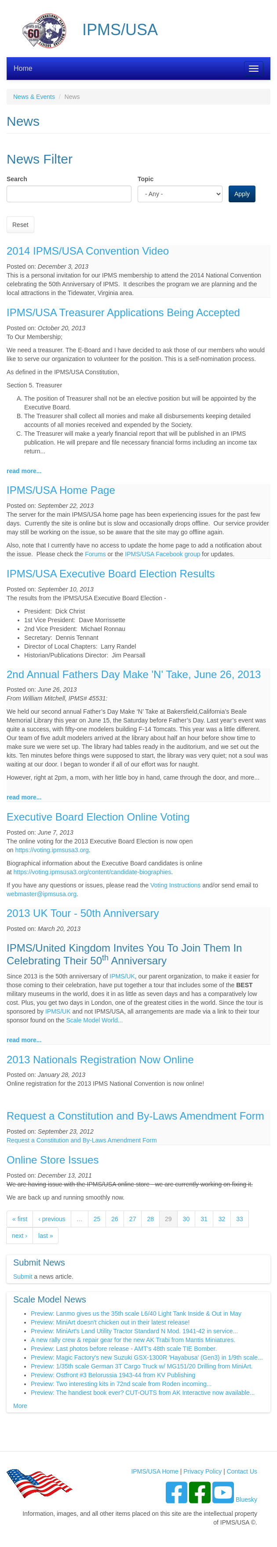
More (20, 1405)
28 (150, 1218)
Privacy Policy (202, 1471)
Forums (95, 554)
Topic (145, 178)
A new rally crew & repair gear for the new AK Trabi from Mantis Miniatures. (133, 1339)
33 (239, 1218)
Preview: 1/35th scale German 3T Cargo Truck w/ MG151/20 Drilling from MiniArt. (142, 1366)
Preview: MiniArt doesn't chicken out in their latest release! (110, 1322)
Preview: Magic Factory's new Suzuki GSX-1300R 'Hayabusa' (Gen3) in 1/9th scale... (147, 1357)
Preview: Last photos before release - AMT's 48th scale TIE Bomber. (124, 1348)
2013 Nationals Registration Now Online (100, 1059)
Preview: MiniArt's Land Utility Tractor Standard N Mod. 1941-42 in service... (134, 1331)
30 (186, 1218)
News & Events (34, 96)
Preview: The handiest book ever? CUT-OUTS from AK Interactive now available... (143, 1392)
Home (23, 68)
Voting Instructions (175, 885)
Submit (23, 1276)
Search (17, 178)
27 (132, 1218)
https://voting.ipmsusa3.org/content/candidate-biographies (92, 872)
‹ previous (51, 1218)
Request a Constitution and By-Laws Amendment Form (135, 1116)
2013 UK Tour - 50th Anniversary (83, 913)
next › (19, 1235)
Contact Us (242, 1471)
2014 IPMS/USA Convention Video (88, 251)
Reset (20, 224)
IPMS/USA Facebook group (162, 554)
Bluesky (246, 1499)
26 (114, 1218)
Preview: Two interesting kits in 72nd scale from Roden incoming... (121, 1383)
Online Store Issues (52, 1160)
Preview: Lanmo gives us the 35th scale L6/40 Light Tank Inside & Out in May (136, 1313)
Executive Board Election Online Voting (98, 817)
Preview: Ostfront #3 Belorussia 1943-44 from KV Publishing (113, 1375)
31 (204, 1218)
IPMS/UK (122, 976)
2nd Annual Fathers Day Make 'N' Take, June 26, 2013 (134, 674)
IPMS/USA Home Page (61, 490)
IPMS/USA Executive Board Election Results (111, 574)
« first (19, 1218)
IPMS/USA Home (154, 1471)
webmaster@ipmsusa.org (42, 894)
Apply (242, 193)
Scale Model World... (94, 1020)
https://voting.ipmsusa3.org (51, 850)
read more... (24, 470)
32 (222, 1218)
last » (45, 1235)
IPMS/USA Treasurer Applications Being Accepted (123, 312)
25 (97, 1218)
